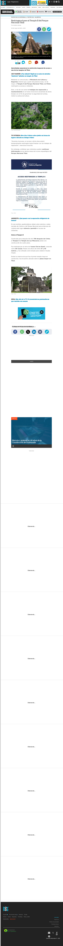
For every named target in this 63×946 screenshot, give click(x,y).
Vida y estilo (45, 7)
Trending (52, 7)
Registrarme (14, 2)
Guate (23, 7)
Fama (39, 7)
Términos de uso (55, 924)
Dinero (28, 7)
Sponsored (12, 919)
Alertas (38, 17)
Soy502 (3, 7)
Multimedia (6, 919)
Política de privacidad (54, 921)
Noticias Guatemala (18, 17)
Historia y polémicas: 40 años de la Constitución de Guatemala (27, 441)
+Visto (31, 361)
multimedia (59, 7)
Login (8, 2)
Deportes (34, 7)
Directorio (56, 926)
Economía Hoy (11, 7)
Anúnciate (56, 917)
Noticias (18, 7)
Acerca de (56, 919)
